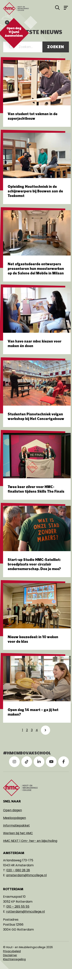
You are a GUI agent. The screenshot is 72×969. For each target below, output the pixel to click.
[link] (45, 730)
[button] (11, 46)
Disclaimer (10, 955)
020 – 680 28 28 (18, 870)
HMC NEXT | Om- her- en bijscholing (30, 841)
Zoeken (55, 47)
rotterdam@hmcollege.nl (25, 911)
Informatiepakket (16, 825)
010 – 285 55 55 (17, 906)
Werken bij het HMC (18, 833)
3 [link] (32, 730)
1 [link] (22, 730)
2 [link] (27, 730)
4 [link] (37, 730)
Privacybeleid (12, 951)
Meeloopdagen (14, 818)
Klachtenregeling (14, 959)
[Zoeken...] (22, 46)
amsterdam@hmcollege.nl (26, 875)
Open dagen (12, 810)
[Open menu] (66, 7)
